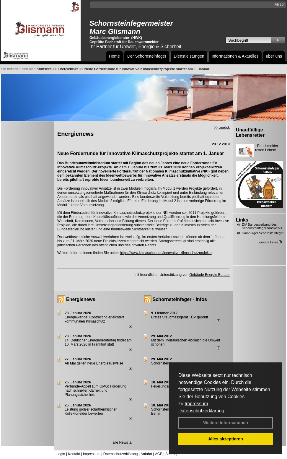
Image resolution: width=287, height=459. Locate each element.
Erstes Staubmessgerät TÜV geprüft (179, 317)
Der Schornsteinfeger (146, 56)
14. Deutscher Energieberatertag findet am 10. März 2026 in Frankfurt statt (98, 342)
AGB (158, 454)
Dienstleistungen (189, 56)
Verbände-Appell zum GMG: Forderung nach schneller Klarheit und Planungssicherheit (95, 390)
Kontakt (74, 454)
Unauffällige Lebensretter (250, 132)
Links (242, 219)
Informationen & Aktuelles (235, 56)
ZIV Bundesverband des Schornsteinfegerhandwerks (262, 226)
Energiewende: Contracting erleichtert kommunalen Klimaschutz (94, 319)
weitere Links (270, 242)
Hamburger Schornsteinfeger (262, 233)
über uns (274, 56)
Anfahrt (146, 454)
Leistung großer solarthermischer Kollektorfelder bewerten (91, 411)
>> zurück (222, 128)
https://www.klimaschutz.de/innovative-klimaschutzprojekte (166, 253)
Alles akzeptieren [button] (225, 439)
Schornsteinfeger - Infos (180, 299)
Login (60, 454)
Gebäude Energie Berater (209, 275)
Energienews (80, 299)
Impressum (196, 403)
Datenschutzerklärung (201, 410)
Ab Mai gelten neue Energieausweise (94, 363)
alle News (122, 442)
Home (114, 56)
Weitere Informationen (225, 422)
